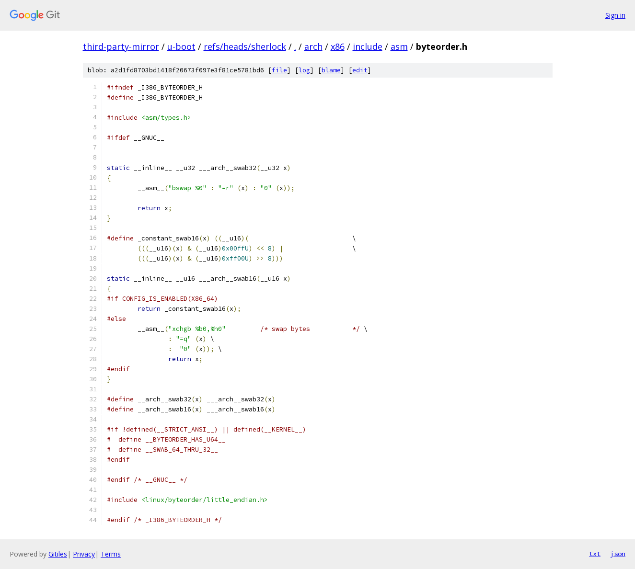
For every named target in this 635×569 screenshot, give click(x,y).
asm (399, 46)
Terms (111, 553)
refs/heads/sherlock (245, 46)
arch (313, 46)
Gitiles (57, 553)
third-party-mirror (121, 46)
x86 (338, 46)
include (367, 46)
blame (331, 70)
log (304, 70)
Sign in (615, 15)
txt (594, 553)
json (617, 553)
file (279, 70)
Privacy (84, 553)
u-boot (181, 46)
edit (360, 70)
